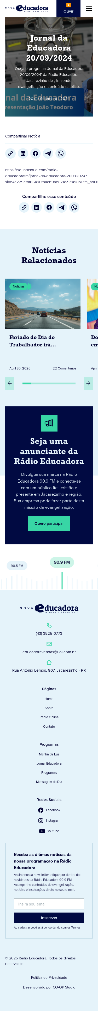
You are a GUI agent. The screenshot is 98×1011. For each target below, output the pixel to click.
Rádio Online (49, 717)
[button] (88, 8)
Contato (49, 726)
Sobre (49, 707)
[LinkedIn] (23, 153)
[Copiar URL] (10, 153)
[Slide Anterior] (9, 383)
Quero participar (49, 523)
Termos (75, 927)
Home (49, 698)
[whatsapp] (60, 153)
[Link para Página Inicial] (26, 8)
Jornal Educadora (49, 763)
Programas (49, 772)
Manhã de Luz (49, 754)
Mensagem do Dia (49, 781)
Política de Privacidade (49, 977)
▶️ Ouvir (68, 8)
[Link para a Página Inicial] (49, 608)
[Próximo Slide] (88, 383)
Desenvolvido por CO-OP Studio (49, 987)
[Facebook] (35, 153)
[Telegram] (48, 153)
